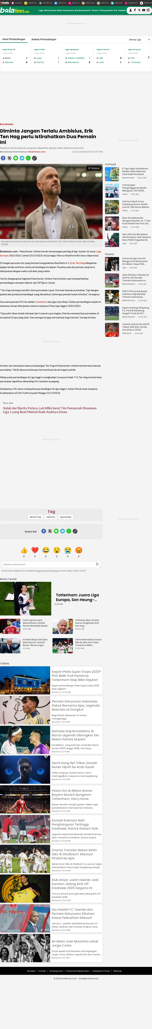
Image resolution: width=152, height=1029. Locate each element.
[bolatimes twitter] (139, 10)
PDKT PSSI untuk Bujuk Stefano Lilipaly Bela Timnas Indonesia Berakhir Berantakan (134, 294)
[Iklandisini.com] (131, 3)
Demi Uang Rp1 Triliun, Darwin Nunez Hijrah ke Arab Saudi (74, 765)
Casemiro (41, 301)
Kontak (42, 971)
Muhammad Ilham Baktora (13, 151)
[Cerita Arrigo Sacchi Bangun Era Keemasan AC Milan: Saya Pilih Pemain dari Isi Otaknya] (112, 270)
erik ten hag (35, 517)
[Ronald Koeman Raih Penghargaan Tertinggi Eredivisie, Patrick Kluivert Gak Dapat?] (25, 842)
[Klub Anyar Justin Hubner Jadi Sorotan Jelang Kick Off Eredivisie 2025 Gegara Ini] (25, 901)
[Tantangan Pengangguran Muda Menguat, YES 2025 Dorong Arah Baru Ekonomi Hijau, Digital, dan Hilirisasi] (112, 196)
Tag (51, 511)
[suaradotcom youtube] (144, 10)
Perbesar (94, 168)
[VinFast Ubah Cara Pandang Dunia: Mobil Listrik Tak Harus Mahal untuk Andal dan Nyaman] (112, 213)
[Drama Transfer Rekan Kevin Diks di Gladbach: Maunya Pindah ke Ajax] (25, 871)
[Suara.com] (16, 3)
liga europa (65, 517)
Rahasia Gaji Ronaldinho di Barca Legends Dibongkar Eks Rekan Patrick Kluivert (75, 735)
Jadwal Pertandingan (43, 39)
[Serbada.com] (146, 3)
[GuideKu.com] (103, 3)
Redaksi (31, 971)
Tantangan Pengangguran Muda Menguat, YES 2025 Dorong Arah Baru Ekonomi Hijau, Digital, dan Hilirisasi (135, 188)
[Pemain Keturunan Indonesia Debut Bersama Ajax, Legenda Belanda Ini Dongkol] (25, 723)
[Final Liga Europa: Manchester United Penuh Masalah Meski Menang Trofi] (11, 632)
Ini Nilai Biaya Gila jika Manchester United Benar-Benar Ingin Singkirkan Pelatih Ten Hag (35, 642)
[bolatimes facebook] (135, 10)
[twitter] (9, 159)
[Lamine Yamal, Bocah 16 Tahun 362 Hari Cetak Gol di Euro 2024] (112, 335)
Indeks (122, 10)
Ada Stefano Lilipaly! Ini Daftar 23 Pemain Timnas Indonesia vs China (135, 277)
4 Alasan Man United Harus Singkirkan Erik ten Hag (87, 623)
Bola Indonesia (65, 10)
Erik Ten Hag (77, 262)
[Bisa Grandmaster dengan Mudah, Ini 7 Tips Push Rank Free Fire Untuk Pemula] (112, 229)
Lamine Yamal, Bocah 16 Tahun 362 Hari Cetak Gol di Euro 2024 (135, 327)
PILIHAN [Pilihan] (109, 254)
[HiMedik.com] (116, 3)
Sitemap (117, 971)
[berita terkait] (8, 578)
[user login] (130, 11)
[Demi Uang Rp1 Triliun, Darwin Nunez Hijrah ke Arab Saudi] (25, 782)
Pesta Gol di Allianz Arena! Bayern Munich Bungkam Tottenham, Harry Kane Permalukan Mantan (72, 795)
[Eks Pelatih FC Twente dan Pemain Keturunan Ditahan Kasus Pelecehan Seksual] (25, 931)
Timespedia (106, 10)
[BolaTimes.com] (45, 3)
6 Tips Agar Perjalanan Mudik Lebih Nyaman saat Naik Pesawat (135, 171)
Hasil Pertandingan (14, 39)
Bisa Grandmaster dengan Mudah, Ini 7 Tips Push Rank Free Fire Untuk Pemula (136, 220)
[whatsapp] (28, 159)
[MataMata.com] (30, 3)
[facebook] (3, 159)
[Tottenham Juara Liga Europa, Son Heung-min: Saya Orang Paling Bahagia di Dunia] (25, 598)
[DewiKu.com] (73, 3)
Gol (115, 10)
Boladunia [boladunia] (6, 124)
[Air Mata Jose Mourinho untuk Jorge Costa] (25, 961)
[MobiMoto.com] (88, 3)
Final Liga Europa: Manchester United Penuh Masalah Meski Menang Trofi (35, 623)
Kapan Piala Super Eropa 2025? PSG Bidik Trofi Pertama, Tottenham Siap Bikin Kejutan (76, 676)
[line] (16, 159)
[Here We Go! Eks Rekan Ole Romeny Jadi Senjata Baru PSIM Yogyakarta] (112, 245)
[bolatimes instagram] (148, 10)
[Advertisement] (76, 97)
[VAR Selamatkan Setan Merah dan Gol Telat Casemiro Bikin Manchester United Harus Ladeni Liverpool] (63, 652)
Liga (41, 10)
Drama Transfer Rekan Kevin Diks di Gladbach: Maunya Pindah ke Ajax (74, 854)
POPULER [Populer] (110, 164)
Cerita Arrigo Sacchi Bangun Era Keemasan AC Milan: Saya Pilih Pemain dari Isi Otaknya (135, 261)
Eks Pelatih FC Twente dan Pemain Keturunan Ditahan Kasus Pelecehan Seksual (73, 914)
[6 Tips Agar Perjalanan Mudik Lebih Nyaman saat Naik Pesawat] (112, 180)
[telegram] (22, 159)
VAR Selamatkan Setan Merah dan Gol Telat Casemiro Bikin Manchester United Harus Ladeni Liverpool (88, 642)
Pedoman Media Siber (77, 971)
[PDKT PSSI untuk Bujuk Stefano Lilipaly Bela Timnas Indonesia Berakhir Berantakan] (112, 302)
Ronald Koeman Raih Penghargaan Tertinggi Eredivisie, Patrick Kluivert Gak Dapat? (75, 824)
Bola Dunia (50, 10)
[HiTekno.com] (60, 3)
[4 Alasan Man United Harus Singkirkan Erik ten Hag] (63, 632)
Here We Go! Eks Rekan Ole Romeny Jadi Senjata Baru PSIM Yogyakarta (136, 237)
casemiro (50, 517)
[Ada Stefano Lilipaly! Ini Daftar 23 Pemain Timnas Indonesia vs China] (112, 286)
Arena (95, 10)
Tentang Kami (56, 971)
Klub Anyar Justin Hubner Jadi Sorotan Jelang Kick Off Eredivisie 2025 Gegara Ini (75, 884)
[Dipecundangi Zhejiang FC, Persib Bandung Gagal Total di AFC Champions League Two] (112, 319)
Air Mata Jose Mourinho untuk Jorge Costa (75, 943)
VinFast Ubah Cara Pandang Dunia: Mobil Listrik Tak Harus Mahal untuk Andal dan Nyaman (136, 204)
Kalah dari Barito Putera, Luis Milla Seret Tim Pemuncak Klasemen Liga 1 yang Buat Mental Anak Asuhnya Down (50, 410)
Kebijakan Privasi (101, 971)
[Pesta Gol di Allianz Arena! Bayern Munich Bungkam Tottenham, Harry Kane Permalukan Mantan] (25, 812)
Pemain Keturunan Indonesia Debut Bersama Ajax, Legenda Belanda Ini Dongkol (76, 705)
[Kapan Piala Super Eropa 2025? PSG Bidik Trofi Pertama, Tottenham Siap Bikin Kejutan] (25, 693)
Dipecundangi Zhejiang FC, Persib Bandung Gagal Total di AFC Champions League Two (136, 310)
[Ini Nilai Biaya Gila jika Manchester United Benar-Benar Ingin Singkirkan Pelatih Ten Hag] (11, 652)
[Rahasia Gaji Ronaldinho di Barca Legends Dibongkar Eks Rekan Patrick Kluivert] (25, 752)
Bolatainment (83, 10)
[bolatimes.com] (14, 12)
